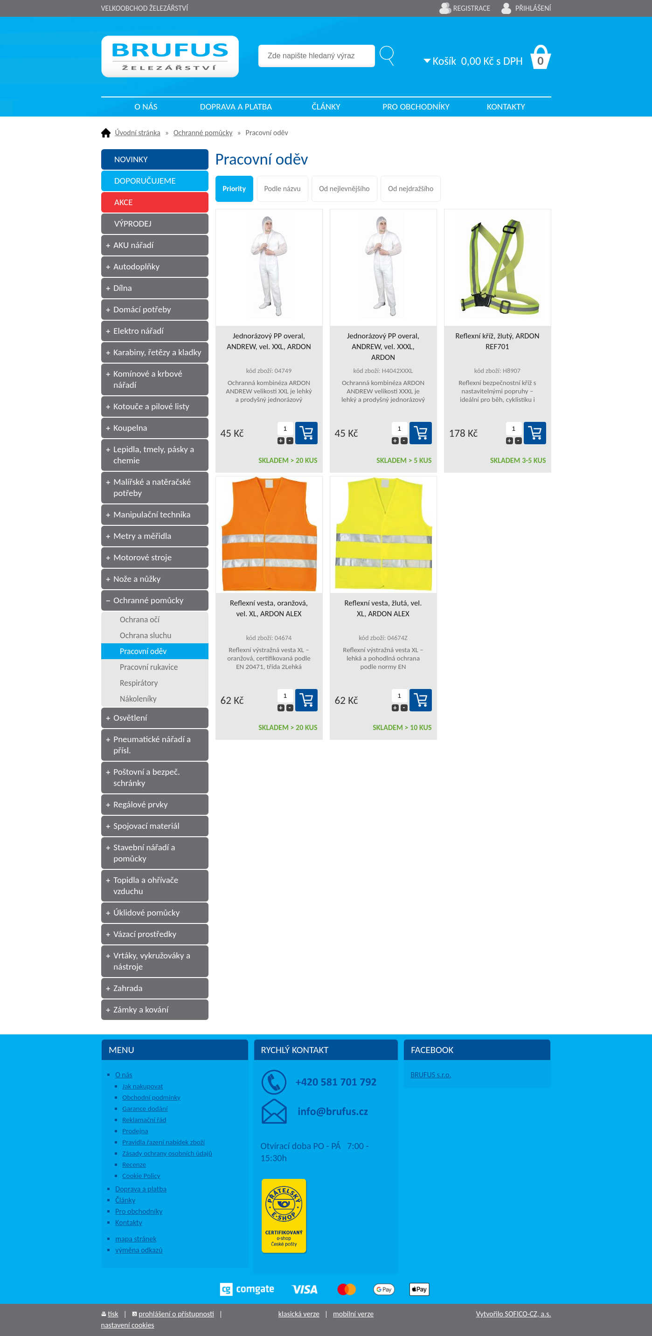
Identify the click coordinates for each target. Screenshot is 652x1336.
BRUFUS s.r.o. (430, 1074)
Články (326, 106)
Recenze (134, 1164)
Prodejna (135, 1131)
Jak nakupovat (142, 1086)
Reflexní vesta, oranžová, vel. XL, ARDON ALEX (269, 608)
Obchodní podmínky (151, 1097)
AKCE (123, 202)
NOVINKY (131, 159)
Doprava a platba (236, 106)
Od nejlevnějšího (344, 188)
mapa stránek (135, 1238)
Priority (234, 188)
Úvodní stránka (137, 132)
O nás (145, 106)
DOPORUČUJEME (145, 180)
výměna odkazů (138, 1250)
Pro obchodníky (416, 106)
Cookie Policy (141, 1175)
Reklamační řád (144, 1120)
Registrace (472, 8)
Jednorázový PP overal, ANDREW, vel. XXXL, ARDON (383, 346)
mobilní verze (353, 1313)
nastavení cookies (127, 1325)
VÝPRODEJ (133, 223)
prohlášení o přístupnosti (176, 1313)
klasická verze (298, 1313)
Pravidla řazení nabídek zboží (163, 1142)
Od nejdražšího (410, 188)
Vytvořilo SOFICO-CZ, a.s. (513, 1313)
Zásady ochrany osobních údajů (167, 1153)
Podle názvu (282, 188)
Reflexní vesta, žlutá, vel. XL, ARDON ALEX (383, 608)
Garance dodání (144, 1108)
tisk (113, 1313)
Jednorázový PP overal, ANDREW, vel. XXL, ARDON (269, 341)
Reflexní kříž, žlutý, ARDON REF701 (497, 341)
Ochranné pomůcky (202, 132)
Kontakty (506, 106)
